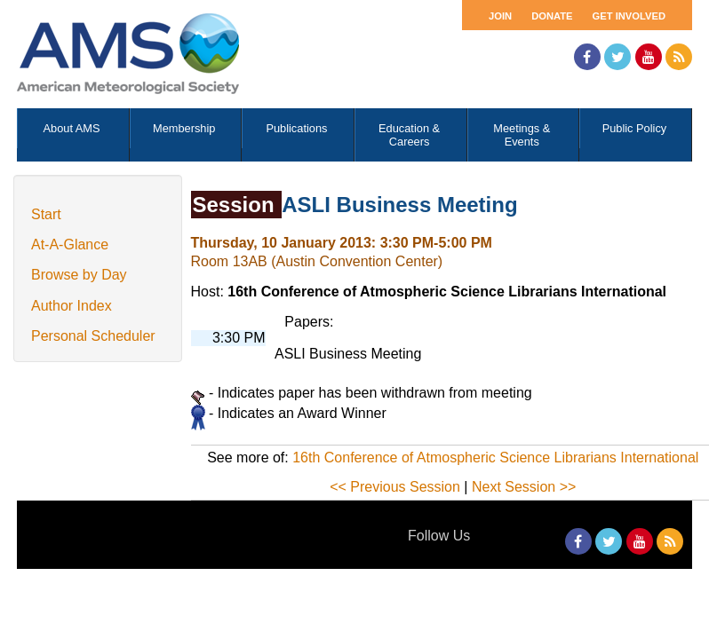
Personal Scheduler (93, 335)
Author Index (71, 305)
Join (500, 16)
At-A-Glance (69, 244)
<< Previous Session (395, 486)
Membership (184, 128)
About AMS (72, 128)
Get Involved (629, 16)
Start (46, 214)
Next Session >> (524, 486)
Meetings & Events (521, 135)
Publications (296, 128)
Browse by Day (79, 274)
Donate (551, 16)
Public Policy (634, 128)
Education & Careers (409, 135)
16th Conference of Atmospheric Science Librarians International (495, 457)
